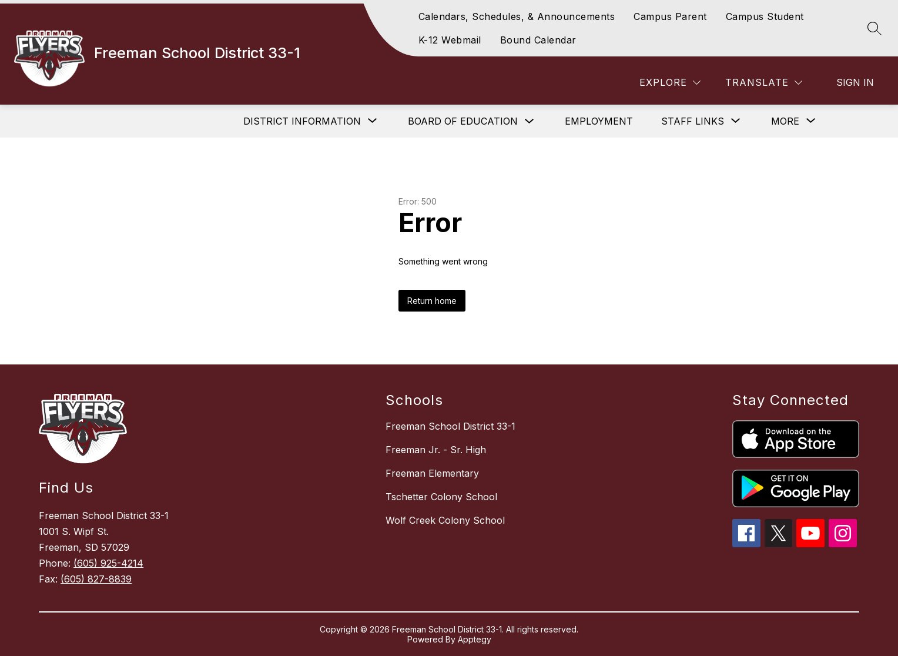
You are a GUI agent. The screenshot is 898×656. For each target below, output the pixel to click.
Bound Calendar (538, 40)
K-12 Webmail (449, 40)
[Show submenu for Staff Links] (692, 121)
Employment (599, 121)
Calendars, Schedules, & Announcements (516, 16)
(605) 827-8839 (96, 579)
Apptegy (474, 639)
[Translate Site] (763, 82)
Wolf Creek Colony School (445, 520)
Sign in (855, 82)
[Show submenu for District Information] (302, 121)
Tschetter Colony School (441, 497)
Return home (432, 301)
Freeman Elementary (432, 473)
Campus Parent (670, 16)
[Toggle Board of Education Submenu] (529, 121)
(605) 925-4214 (108, 563)
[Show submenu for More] (785, 121)
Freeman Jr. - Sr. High (436, 450)
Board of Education (463, 121)
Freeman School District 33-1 (450, 426)
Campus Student (765, 16)
